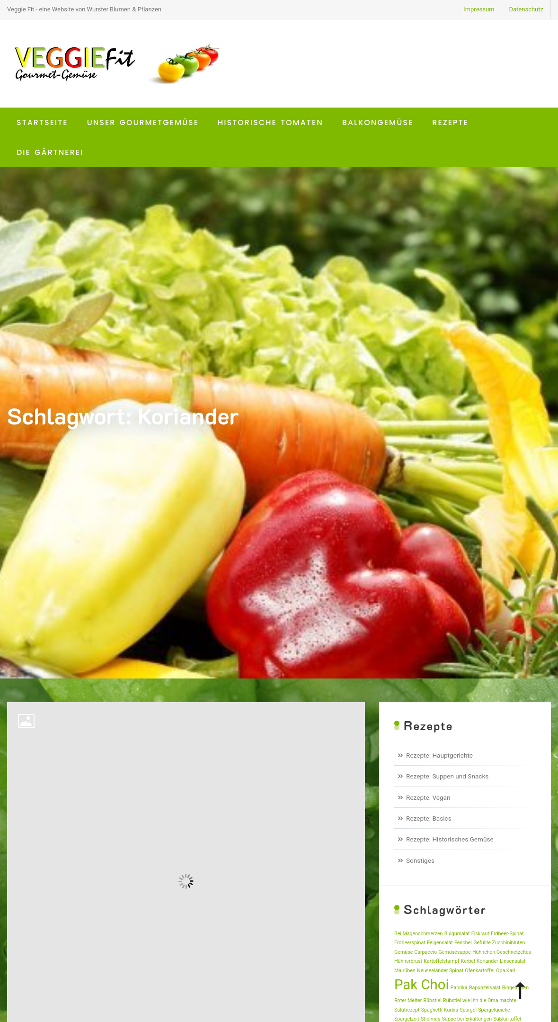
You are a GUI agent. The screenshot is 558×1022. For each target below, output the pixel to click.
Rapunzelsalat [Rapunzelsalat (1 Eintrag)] (485, 988)
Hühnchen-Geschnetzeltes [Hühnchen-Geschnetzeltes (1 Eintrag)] (501, 952)
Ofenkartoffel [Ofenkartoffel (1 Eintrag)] (480, 971)
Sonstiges (420, 860)
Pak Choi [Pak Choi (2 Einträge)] (421, 985)
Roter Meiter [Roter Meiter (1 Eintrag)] (408, 1000)
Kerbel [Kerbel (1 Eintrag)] (468, 961)
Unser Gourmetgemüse (143, 122)
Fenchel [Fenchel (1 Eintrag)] (463, 943)
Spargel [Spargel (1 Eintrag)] (468, 1010)
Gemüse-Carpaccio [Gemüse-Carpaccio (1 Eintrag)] (415, 952)
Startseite (42, 122)
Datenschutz (526, 9)
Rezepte (450, 122)
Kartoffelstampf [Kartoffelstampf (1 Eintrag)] (441, 961)
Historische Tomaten (270, 122)
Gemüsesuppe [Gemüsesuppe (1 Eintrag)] (454, 952)
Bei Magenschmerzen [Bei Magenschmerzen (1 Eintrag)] (418, 934)
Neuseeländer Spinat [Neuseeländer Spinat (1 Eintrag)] (440, 971)
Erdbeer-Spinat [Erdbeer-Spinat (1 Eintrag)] (507, 934)
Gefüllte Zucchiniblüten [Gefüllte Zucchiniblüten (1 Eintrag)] (499, 943)
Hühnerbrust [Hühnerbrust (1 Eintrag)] (408, 961)
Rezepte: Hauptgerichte (439, 755)
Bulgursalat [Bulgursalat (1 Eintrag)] (457, 934)
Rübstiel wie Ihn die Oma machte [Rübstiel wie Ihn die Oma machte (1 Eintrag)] (479, 1000)
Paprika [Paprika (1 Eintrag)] (459, 988)
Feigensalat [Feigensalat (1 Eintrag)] (440, 943)
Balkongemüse (378, 122)
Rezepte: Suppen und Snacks (447, 776)
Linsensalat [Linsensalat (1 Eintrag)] (512, 961)
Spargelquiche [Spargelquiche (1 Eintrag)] (494, 1010)
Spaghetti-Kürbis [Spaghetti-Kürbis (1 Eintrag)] (439, 1010)
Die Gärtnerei (50, 152)
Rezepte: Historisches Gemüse (450, 839)
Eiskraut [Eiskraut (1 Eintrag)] (480, 934)
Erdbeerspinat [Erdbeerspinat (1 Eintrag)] (409, 943)
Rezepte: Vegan (428, 797)
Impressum (478, 9)
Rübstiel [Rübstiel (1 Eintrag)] (433, 1000)
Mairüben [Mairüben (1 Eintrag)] (405, 971)
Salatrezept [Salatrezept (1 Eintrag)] (406, 1010)
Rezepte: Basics (429, 818)
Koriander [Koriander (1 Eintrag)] (487, 961)
